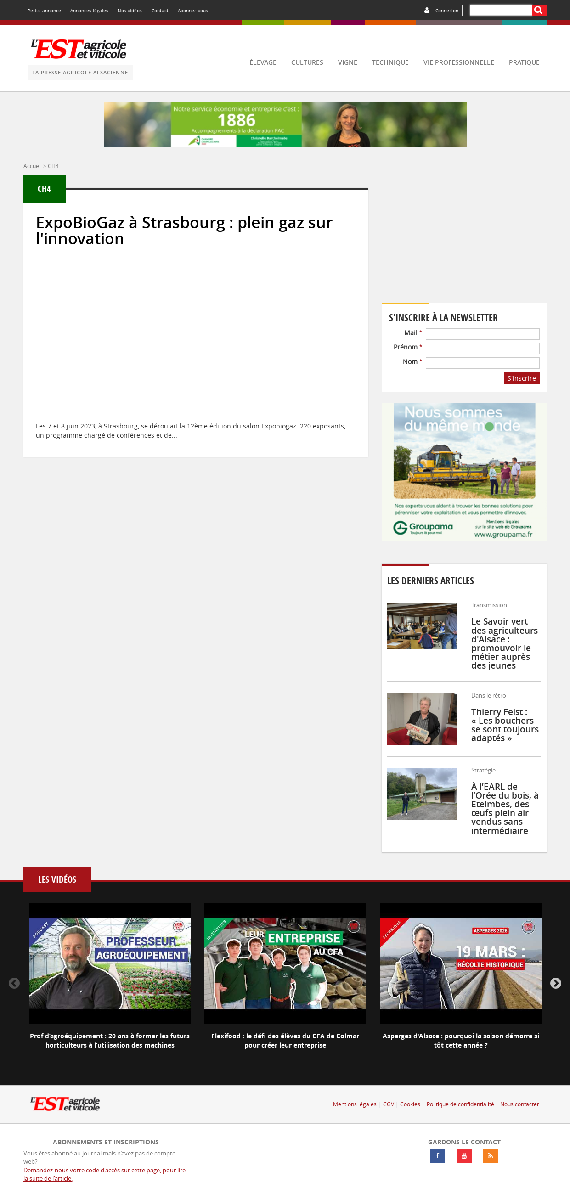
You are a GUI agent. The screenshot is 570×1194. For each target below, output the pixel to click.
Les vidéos (57, 879)
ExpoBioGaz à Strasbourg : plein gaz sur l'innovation (184, 230)
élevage (263, 62)
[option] (110, 983)
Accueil (32, 165)
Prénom (408, 347)
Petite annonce (44, 10)
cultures (307, 62)
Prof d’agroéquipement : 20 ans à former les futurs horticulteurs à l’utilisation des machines (110, 1040)
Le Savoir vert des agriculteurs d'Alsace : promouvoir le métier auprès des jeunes (504, 643)
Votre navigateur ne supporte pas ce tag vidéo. (464, 240)
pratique (524, 62)
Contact (160, 10)
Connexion (446, 10)
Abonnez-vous (193, 10)
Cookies (410, 1104)
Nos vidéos (130, 10)
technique (390, 62)
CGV (388, 1104)
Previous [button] (14, 983)
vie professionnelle (458, 62)
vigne (347, 62)
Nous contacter (519, 1104)
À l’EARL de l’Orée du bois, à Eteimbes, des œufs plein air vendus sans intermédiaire (505, 809)
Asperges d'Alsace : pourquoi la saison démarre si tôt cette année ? (461, 1040)
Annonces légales (89, 10)
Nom (412, 361)
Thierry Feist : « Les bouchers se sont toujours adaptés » (505, 725)
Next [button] (556, 983)
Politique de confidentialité (460, 1104)
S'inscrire (522, 378)
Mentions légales (355, 1104)
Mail (413, 332)
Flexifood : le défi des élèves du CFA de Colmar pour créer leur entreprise (285, 1040)
